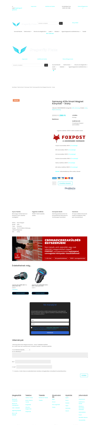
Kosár (80, 415)
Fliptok (53, 109)
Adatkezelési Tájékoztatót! (52, 327)
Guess (53, 407)
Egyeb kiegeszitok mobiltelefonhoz (70, 31)
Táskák (84, 31)
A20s (31, 87)
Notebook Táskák (43, 397)
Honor (67, 400)
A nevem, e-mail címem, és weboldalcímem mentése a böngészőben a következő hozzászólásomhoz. (40, 371)
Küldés (84, 375)
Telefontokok (27, 31)
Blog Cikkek (75, 22)
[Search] (61, 23)
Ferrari (53, 402)
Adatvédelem (82, 412)
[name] (50, 320)
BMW (53, 399)
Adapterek (28, 411)
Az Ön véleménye (17, 351)
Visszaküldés (82, 420)
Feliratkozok (50, 332)
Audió (50, 31)
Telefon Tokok (29, 397)
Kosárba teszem (65, 183)
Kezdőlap (14, 87)
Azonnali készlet (18, 31)
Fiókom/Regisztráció (68, 59)
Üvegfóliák (28, 404)
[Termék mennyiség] (54, 183)
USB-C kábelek (16, 408)
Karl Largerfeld (56, 404)
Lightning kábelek (16, 410)
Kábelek (57, 31)
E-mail (14, 367)
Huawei (67, 403)
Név (13, 361)
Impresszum (82, 399)
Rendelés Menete (83, 417)
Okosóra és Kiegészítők (40, 31)
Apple (66, 397)
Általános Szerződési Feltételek (81, 408)
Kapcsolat (33, 6)
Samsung (26, 87)
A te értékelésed (16, 349)
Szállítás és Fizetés (50, 6)
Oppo (66, 405)
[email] (50, 323)
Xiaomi (67, 411)
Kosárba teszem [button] (20, 293)
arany (85, 108)
